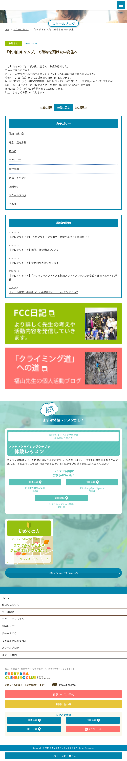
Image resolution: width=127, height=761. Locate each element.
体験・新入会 (16, 133)
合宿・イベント (17, 177)
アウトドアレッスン (13, 619)
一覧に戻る (63, 107)
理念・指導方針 (17, 142)
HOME (5, 597)
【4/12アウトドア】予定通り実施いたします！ (35, 262)
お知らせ (14, 186)
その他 (12, 204)
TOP (7, 29)
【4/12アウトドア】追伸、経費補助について (34, 249)
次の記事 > (80, 107)
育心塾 (12, 151)
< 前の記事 (46, 107)
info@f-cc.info (67, 685)
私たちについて (10, 604)
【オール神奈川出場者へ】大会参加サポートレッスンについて (43, 292)
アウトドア (15, 160)
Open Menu (121, 5)
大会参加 (14, 168)
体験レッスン (9, 626)
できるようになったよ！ (15, 640)
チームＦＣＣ (9, 633)
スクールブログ (21, 29)
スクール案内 (9, 655)
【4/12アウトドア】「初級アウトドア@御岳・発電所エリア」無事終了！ (49, 237)
